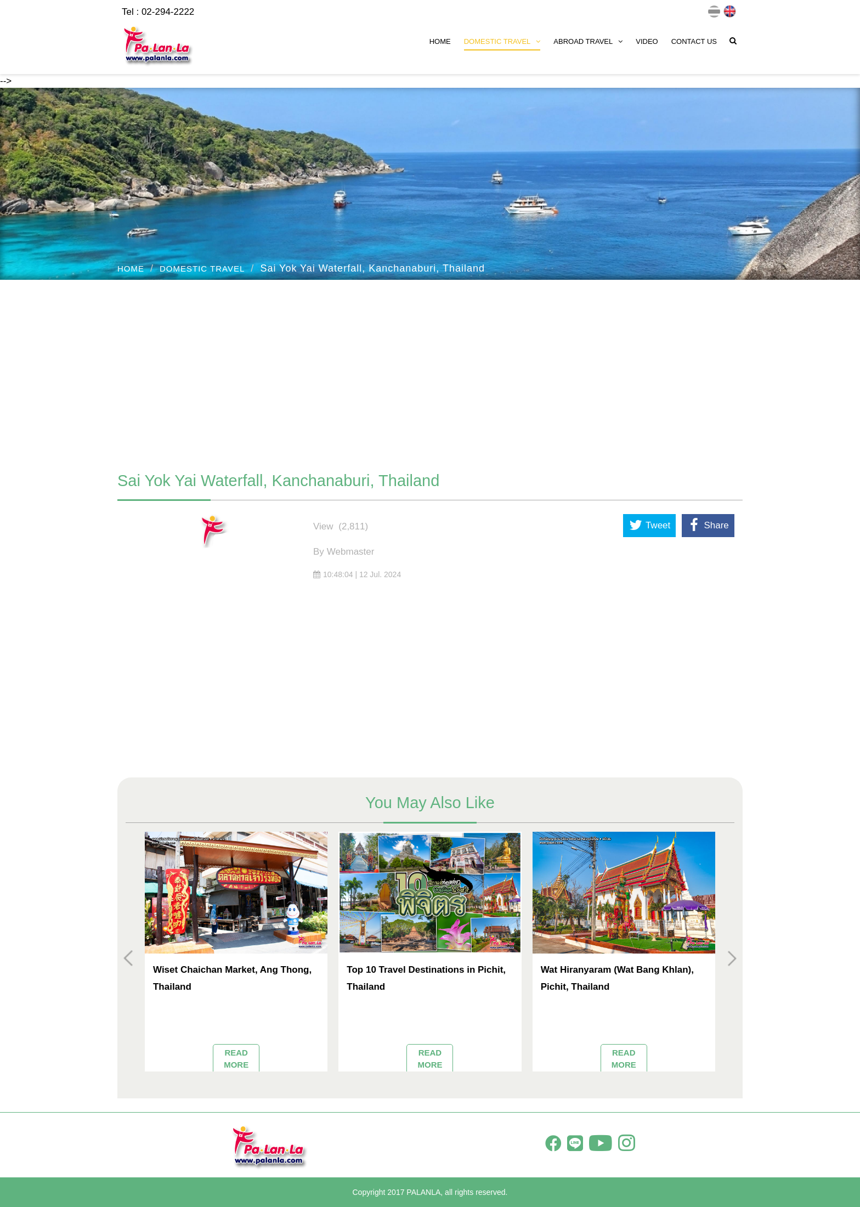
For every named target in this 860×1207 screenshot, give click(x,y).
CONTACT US (694, 41)
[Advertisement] (430, 370)
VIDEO (647, 41)
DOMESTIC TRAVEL (202, 268)
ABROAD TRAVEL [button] (588, 41)
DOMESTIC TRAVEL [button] (502, 41)
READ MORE (236, 1058)
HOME (440, 41)
